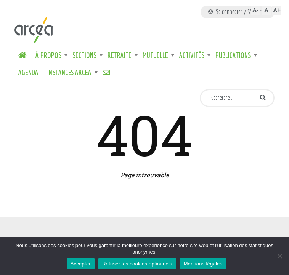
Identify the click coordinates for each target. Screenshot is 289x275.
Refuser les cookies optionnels (137, 264)
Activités (191, 55)
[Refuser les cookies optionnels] (279, 256)
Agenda (28, 72)
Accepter (81, 264)
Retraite (120, 55)
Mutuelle (155, 55)
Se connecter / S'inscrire (237, 12)
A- (255, 10)
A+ (277, 10)
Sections (84, 55)
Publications (233, 55)
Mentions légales (203, 264)
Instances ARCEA (69, 72)
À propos (48, 55)
